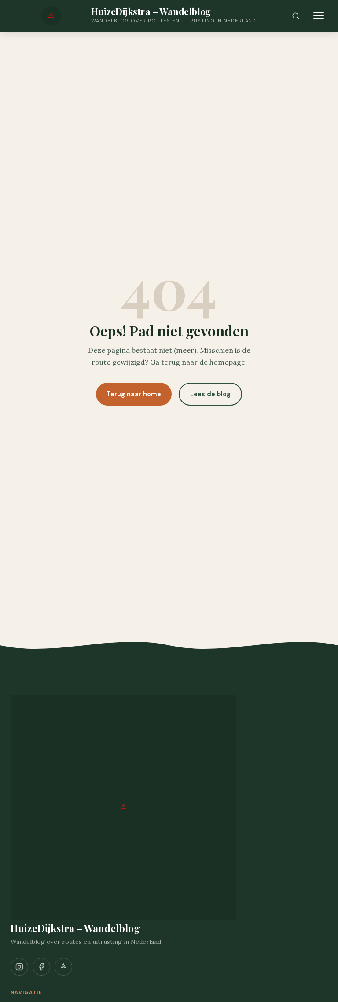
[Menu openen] (318, 16)
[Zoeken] (296, 16)
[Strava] (63, 967)
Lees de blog (210, 394)
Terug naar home (134, 394)
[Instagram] (19, 967)
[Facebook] (41, 967)
